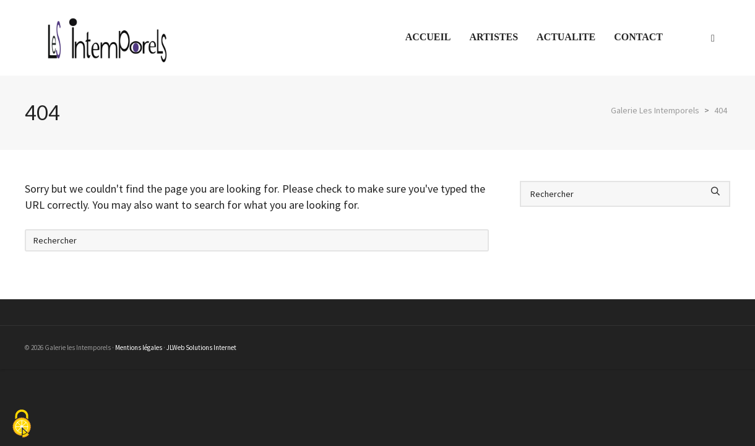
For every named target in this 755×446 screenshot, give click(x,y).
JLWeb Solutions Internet (201, 347)
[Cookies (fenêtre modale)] (21, 424)
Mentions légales (138, 347)
